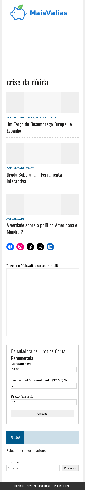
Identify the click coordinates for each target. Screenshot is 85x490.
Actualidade (15, 117)
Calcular (42, 413)
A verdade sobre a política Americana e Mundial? (41, 228)
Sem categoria (46, 117)
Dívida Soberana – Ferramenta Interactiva (34, 178)
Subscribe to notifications (26, 450)
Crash (30, 117)
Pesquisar (13, 462)
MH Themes (65, 486)
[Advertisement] (42, 47)
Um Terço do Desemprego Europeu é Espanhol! (39, 127)
